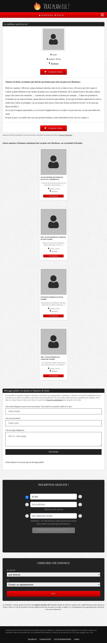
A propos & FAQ (45, 639)
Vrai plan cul (32, 639)
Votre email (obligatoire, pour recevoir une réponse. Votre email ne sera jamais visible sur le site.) (38, 407)
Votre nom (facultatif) (12, 418)
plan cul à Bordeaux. (65, 135)
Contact (76, 639)
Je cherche (11, 570)
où (8, 580)
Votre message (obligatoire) (14, 430)
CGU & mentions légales (62, 639)
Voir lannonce (53, 196)
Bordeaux (55, 63)
